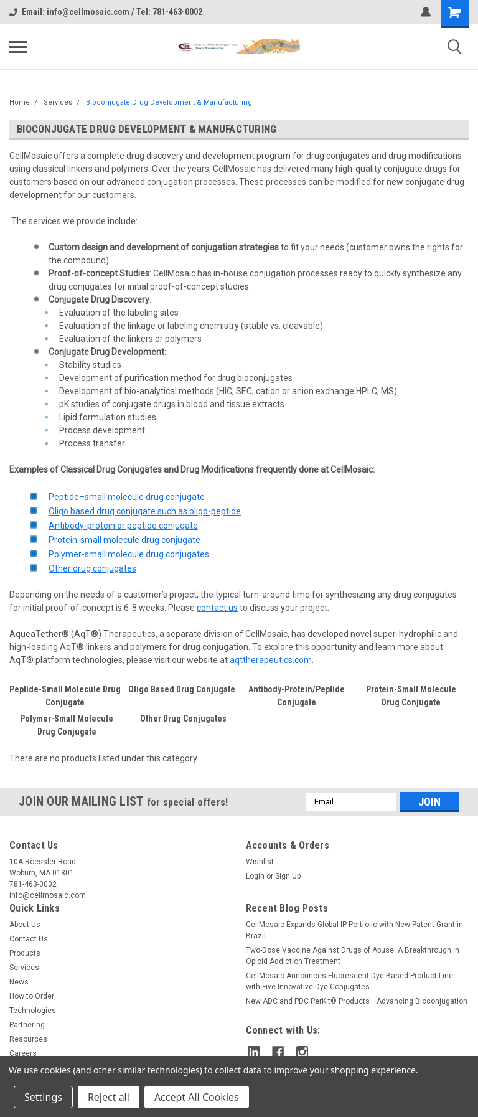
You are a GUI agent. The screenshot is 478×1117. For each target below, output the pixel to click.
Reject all (108, 1097)
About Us (24, 924)
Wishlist (260, 861)
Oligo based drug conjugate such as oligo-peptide (145, 511)
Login (255, 876)
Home (19, 102)
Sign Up (288, 876)
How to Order (31, 996)
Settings (43, 1097)
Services (58, 102)
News (19, 982)
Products (24, 953)
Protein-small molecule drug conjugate (124, 540)
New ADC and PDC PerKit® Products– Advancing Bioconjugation (356, 1001)
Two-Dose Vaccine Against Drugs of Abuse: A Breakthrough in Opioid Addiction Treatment (352, 956)
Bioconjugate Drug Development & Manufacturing (169, 102)
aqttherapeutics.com (271, 660)
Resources (28, 1039)
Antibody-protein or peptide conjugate (123, 525)
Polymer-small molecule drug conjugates (129, 554)
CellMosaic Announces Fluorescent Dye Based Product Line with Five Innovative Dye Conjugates (349, 981)
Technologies (32, 1010)
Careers (23, 1053)
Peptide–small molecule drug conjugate (127, 497)
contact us (217, 608)
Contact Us (28, 939)
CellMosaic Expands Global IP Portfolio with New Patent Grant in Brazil (354, 930)
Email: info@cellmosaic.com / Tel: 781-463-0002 (105, 12)
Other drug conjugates (92, 568)
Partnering (27, 1024)
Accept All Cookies (196, 1097)
